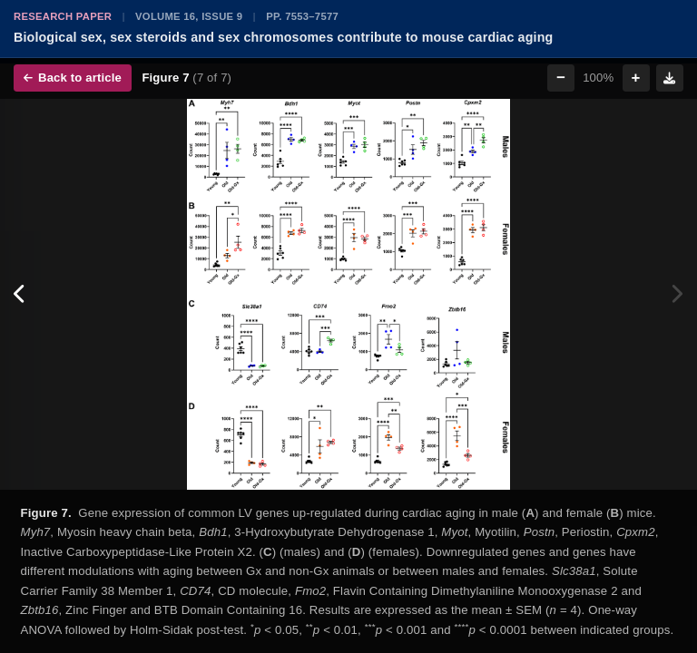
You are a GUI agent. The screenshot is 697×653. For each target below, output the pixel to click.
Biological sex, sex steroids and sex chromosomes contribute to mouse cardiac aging (283, 37)
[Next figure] (676, 294)
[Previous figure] (20, 294)
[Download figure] (669, 78)
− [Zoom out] (560, 77)
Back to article (73, 77)
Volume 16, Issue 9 (188, 16)
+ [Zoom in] (636, 77)
